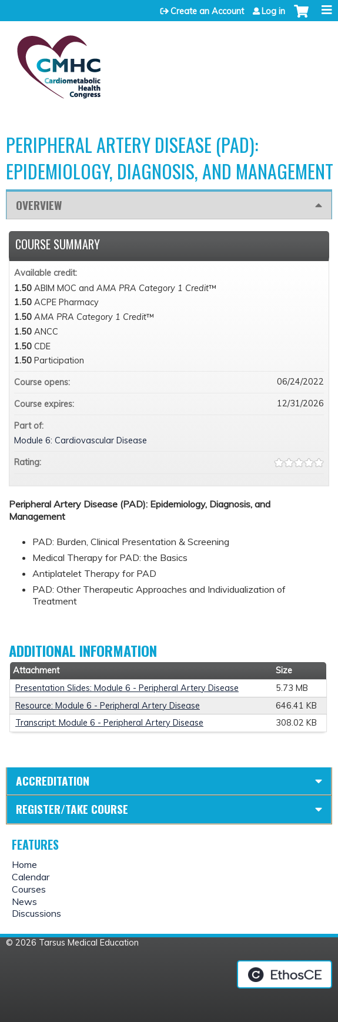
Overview (39, 204)
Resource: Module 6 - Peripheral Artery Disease (107, 705)
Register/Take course (72, 808)
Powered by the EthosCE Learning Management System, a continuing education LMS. (284, 974)
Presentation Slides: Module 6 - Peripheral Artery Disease (127, 688)
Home (24, 864)
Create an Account (207, 11)
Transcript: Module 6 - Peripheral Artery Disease (109, 722)
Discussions (36, 913)
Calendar (30, 877)
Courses (29, 889)
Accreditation (52, 780)
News (24, 901)
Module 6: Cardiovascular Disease (80, 440)
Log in (273, 11)
